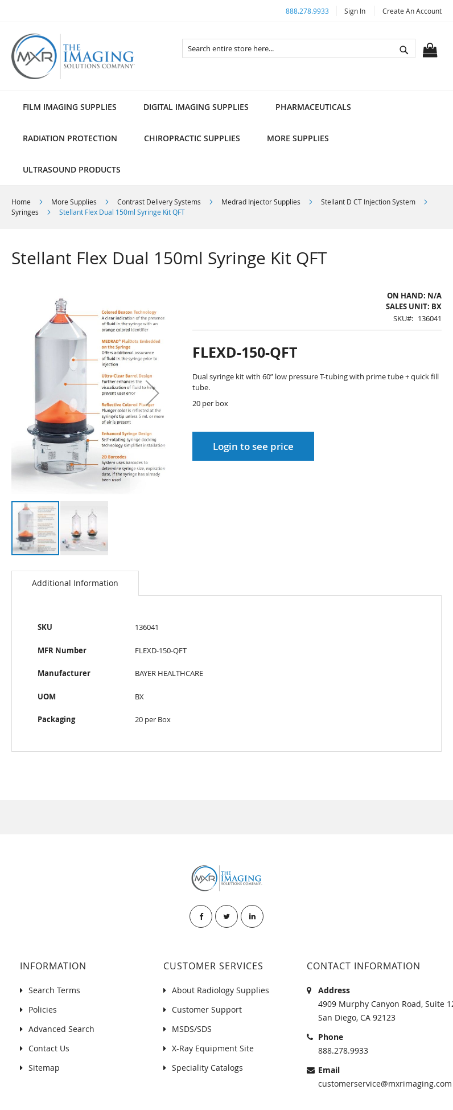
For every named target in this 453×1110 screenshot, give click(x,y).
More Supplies (74, 201)
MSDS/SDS (192, 1028)
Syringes (25, 211)
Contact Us (48, 1048)
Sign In (354, 10)
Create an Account (412, 10)
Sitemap (44, 1067)
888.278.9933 (307, 10)
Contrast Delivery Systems (159, 201)
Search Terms (54, 990)
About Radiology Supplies (220, 990)
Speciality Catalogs (207, 1067)
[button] (152, 392)
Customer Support (207, 1009)
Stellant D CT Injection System (368, 201)
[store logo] (73, 56)
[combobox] (298, 48)
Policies (42, 1009)
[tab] (75, 583)
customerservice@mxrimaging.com (385, 1083)
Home (21, 201)
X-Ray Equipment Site (213, 1048)
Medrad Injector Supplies (260, 201)
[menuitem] (69, 107)
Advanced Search (61, 1028)
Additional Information (75, 582)
